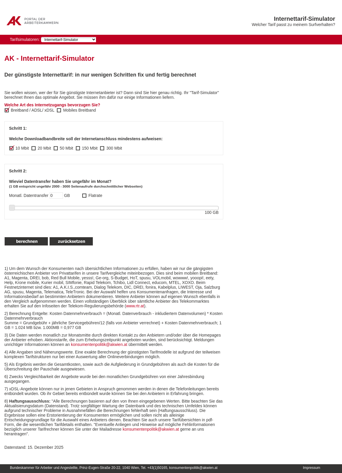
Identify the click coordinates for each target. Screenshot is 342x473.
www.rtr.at (135, 306)
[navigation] (68, 39)
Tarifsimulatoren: (25, 39)
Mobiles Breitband (79, 110)
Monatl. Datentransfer (28, 195)
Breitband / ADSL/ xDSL (32, 110)
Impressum (311, 468)
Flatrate (95, 195)
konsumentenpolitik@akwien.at (99, 344)
